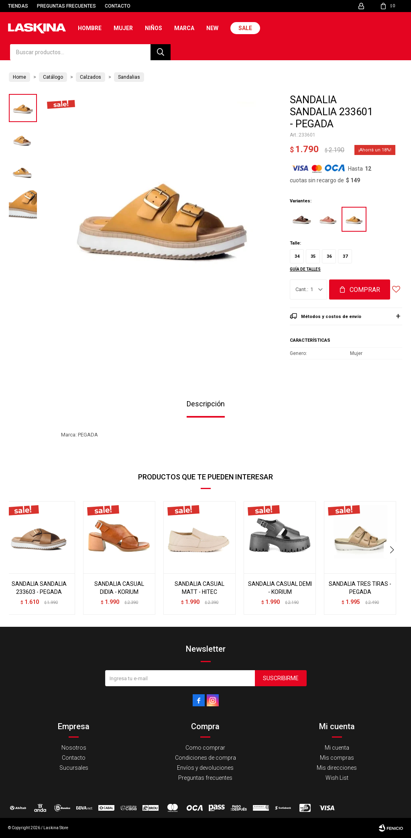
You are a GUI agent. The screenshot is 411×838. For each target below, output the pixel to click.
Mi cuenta (337, 747)
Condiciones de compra (205, 757)
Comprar (365, 290)
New (212, 28)
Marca (184, 28)
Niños (153, 28)
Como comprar (205, 747)
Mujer (123, 28)
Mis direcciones (337, 768)
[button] (392, 550)
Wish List (337, 778)
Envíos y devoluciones (205, 768)
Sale (245, 28)
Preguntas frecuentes (66, 6)
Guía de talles (305, 269)
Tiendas (18, 6)
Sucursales (73, 768)
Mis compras (337, 757)
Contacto (117, 6)
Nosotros (73, 747)
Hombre (90, 28)
